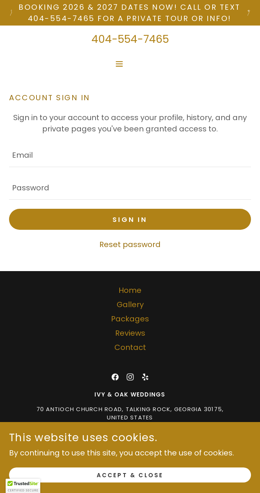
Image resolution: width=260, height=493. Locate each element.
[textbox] (130, 155)
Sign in (130, 219)
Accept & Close (130, 475)
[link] (115, 376)
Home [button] (130, 290)
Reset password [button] (130, 244)
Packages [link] (130, 319)
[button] (130, 63)
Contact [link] (130, 347)
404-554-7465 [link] (130, 39)
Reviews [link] (130, 333)
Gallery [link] (130, 304)
